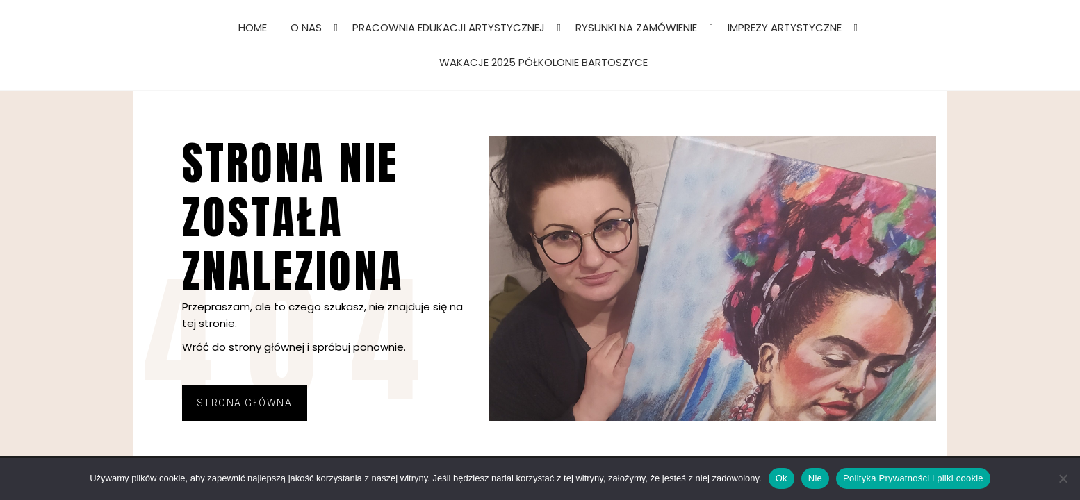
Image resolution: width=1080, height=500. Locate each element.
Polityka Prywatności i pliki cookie (913, 478)
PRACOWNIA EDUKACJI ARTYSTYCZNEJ (448, 27)
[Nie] (1063, 478)
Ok (781, 478)
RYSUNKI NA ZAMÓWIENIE (636, 27)
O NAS (306, 27)
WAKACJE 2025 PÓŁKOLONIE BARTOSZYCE (543, 62)
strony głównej (266, 347)
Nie (815, 478)
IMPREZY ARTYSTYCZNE (785, 27)
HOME (252, 27)
